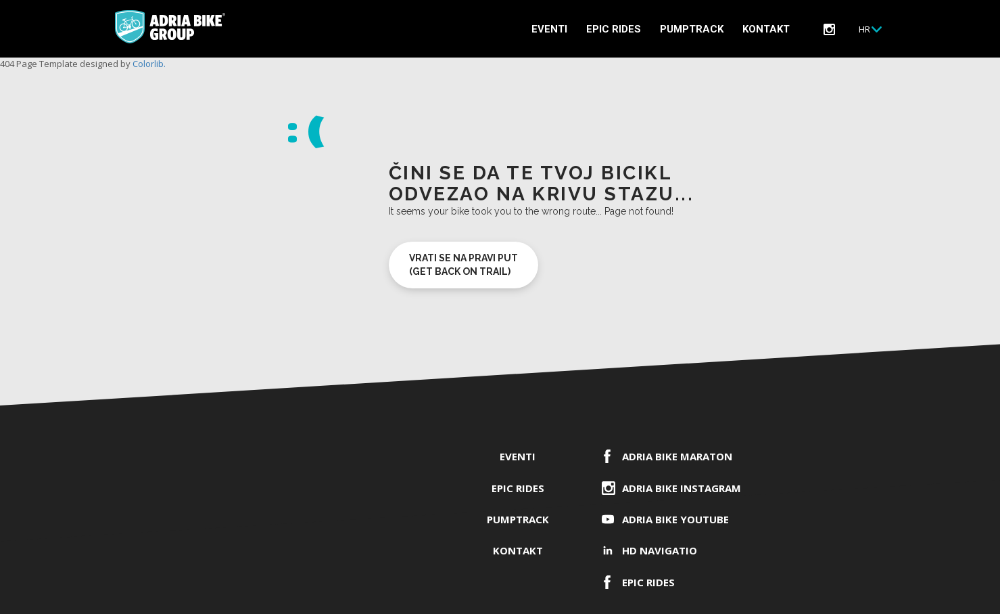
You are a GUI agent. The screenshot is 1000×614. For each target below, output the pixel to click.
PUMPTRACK (691, 29)
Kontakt (766, 29)
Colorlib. (149, 64)
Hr (864, 29)
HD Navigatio (659, 550)
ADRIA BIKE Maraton (677, 456)
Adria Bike (170, 26)
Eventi (549, 29)
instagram (829, 29)
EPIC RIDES (613, 29)
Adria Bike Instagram (681, 488)
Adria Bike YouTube (675, 519)
